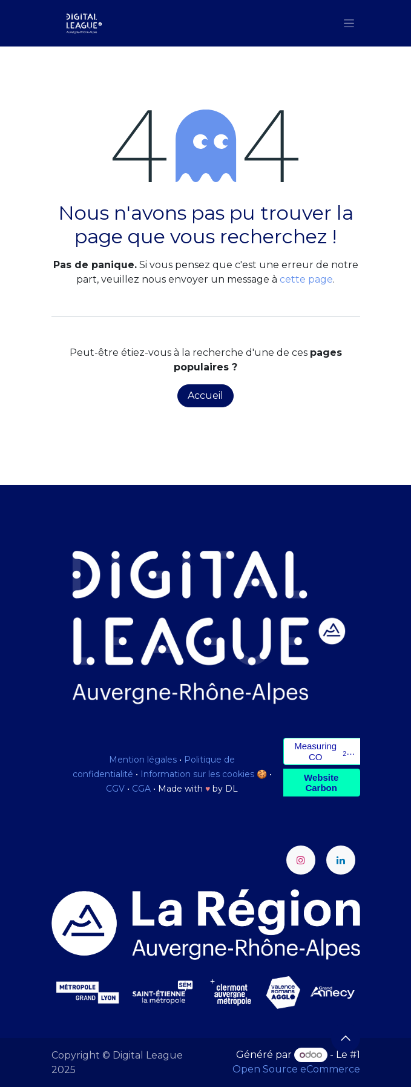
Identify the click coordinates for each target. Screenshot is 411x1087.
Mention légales (143, 759)
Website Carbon (321, 782)
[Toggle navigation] (349, 22)
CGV (115, 788)
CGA (141, 788)
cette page (306, 279)
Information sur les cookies (197, 774)
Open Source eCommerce (296, 1069)
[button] (345, 1038)
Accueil (205, 395)
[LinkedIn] (341, 860)
